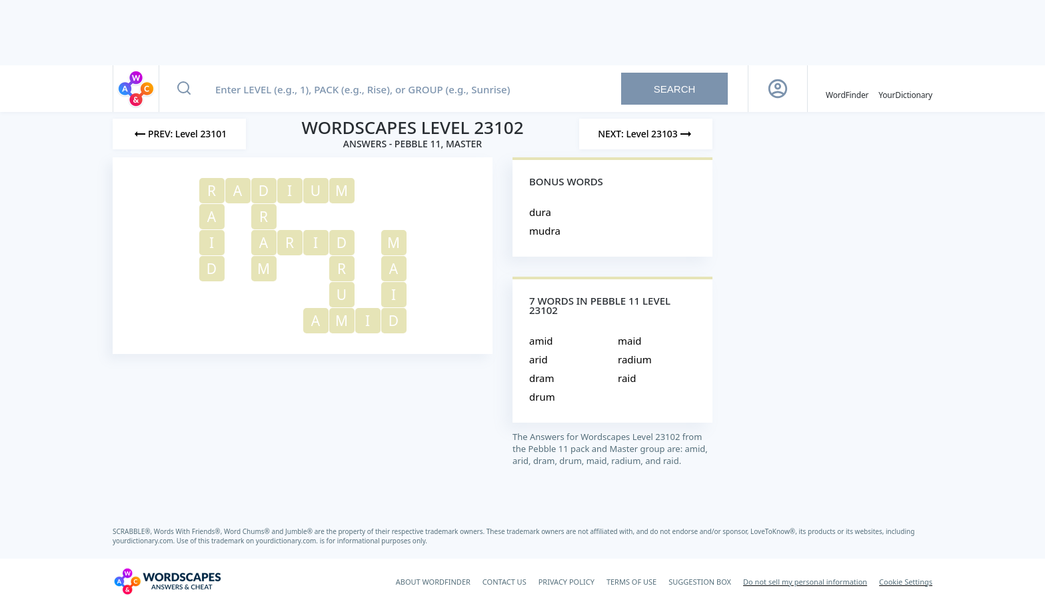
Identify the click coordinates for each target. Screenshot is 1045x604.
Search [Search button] (675, 89)
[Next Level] (645, 134)
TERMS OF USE (631, 582)
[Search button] (184, 88)
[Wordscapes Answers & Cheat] (167, 581)
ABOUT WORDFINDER (433, 582)
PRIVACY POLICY (566, 582)
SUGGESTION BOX (699, 582)
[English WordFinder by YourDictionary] (847, 89)
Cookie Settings (905, 582)
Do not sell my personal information (805, 582)
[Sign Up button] (778, 88)
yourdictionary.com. (145, 540)
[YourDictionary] (905, 89)
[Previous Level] (179, 134)
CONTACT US (504, 582)
